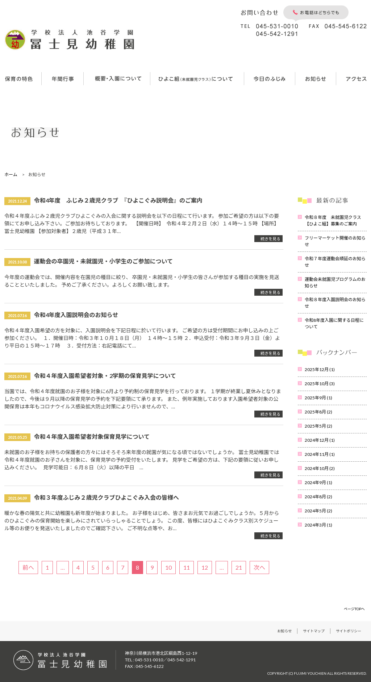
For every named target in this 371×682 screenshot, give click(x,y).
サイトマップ (314, 631)
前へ (28, 567)
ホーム (10, 174)
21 (238, 567)
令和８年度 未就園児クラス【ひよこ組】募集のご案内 (333, 220)
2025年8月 (318, 412)
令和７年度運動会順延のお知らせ (335, 262)
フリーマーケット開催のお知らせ (335, 241)
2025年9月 (318, 397)
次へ (259, 567)
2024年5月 (318, 510)
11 (186, 567)
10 (168, 567)
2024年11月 (320, 454)
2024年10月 (320, 468)
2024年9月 (318, 482)
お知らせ (284, 631)
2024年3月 (318, 525)
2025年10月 (320, 383)
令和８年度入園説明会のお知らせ (335, 303)
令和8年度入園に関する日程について (334, 323)
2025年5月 (318, 426)
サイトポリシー (348, 631)
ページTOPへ (354, 609)
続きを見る (270, 238)
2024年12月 (320, 440)
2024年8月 (318, 496)
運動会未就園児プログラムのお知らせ (335, 282)
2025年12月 (320, 369)
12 (204, 567)
